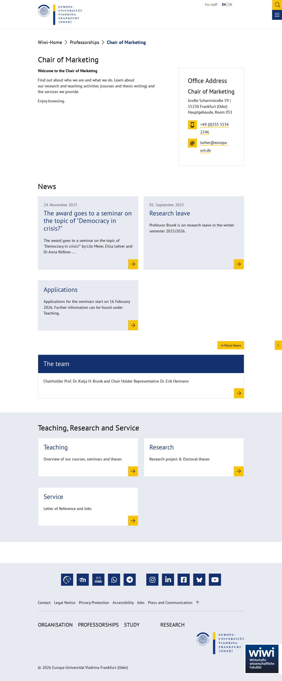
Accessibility (123, 602)
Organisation (55, 624)
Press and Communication (170, 602)
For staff (211, 4)
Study (131, 624)
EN (224, 4)
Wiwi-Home (50, 42)
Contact (44, 602)
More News (230, 345)
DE (230, 4)
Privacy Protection (94, 602)
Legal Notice (64, 602)
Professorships (84, 42)
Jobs (141, 602)
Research (172, 624)
